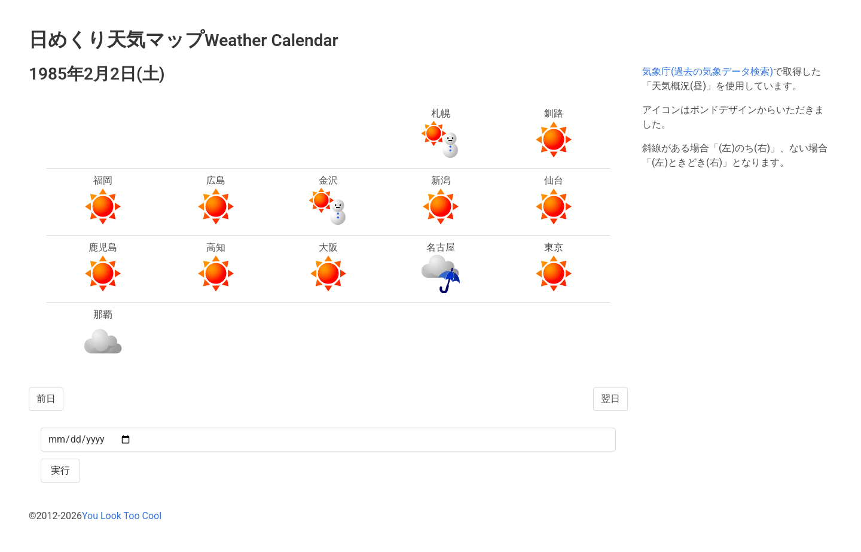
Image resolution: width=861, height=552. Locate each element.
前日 (46, 398)
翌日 (610, 398)
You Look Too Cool (121, 515)
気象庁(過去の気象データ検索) (707, 71)
